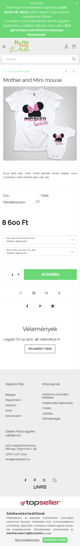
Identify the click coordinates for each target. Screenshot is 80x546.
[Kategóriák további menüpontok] (4, 46)
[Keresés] (40, 59)
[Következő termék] (73, 71)
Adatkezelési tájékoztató (57, 403)
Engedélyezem (55, 539)
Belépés (10, 394)
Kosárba (50, 274)
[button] (21, 293)
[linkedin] (53, 306)
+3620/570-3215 (16, 454)
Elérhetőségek (51, 418)
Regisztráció (13, 400)
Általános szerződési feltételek (55, 396)
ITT (38, 202)
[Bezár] (77, 3)
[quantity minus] (6, 274)
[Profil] (66, 46)
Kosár (8, 410)
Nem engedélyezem (27, 539)
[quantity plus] (18, 274)
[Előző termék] (66, 71)
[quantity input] (12, 274)
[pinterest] (40, 306)
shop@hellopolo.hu (17, 459)
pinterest (35, 480)
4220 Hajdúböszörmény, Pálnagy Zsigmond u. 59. (21, 447)
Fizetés (46, 408)
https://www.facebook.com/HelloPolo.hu (25, 480)
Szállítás (47, 413)
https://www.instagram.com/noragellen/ (44, 480)
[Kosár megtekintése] (74, 46)
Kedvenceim (13, 415)
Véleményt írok (40, 348)
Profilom (10, 405)
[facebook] (27, 306)
